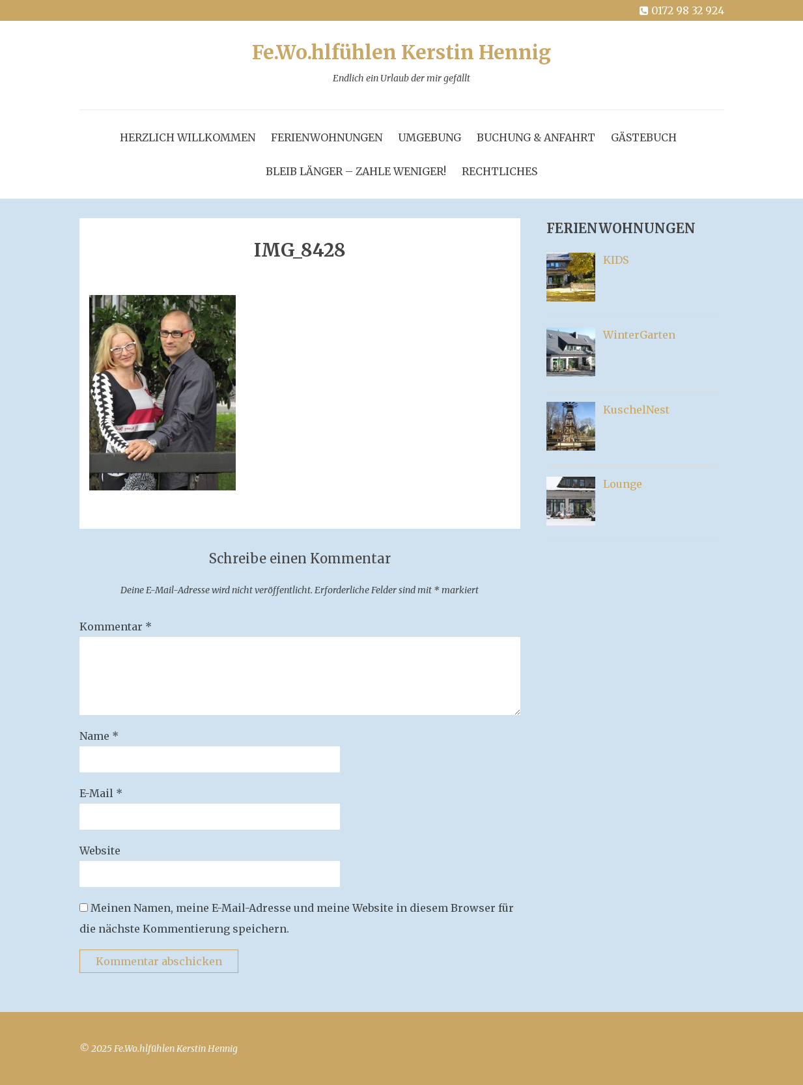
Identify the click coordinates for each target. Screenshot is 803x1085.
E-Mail (100, 793)
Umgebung (429, 137)
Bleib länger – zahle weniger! (356, 171)
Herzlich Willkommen (187, 137)
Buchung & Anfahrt (536, 137)
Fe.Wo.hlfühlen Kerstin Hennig (401, 65)
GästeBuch (644, 137)
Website (99, 850)
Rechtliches (499, 171)
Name (99, 735)
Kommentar (115, 626)
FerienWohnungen (326, 137)
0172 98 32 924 (681, 10)
